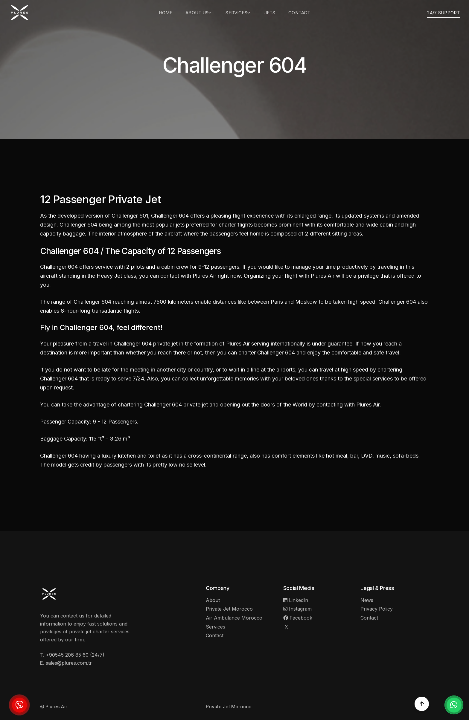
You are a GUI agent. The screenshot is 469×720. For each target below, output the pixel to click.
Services (215, 627)
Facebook (297, 618)
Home (166, 13)
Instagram (297, 609)
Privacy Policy (376, 609)
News (366, 600)
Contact (299, 13)
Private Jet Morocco (229, 609)
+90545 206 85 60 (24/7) (75, 655)
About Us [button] (198, 13)
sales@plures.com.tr (69, 663)
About (213, 600)
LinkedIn (295, 600)
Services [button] (238, 13)
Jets (269, 13)
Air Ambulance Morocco (234, 618)
